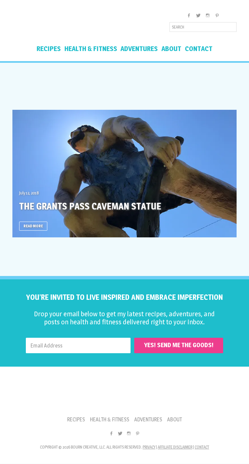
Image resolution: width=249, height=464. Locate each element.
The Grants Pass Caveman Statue (97, 206)
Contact (202, 447)
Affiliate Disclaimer (175, 447)
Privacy (149, 447)
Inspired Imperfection (65, 25)
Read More (33, 226)
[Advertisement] (124, 86)
